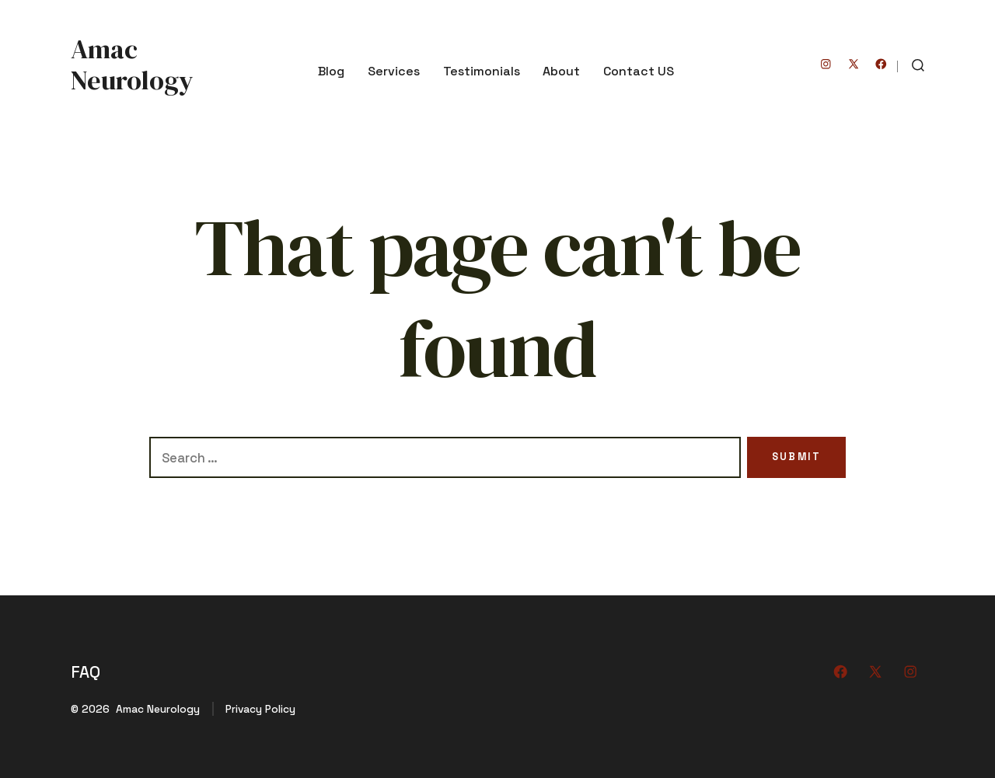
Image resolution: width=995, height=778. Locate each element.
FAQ (85, 672)
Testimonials (481, 71)
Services (394, 71)
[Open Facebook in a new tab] (881, 64)
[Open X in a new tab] (853, 64)
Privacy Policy (260, 709)
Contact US (638, 71)
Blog (331, 71)
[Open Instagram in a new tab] (826, 64)
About (561, 71)
